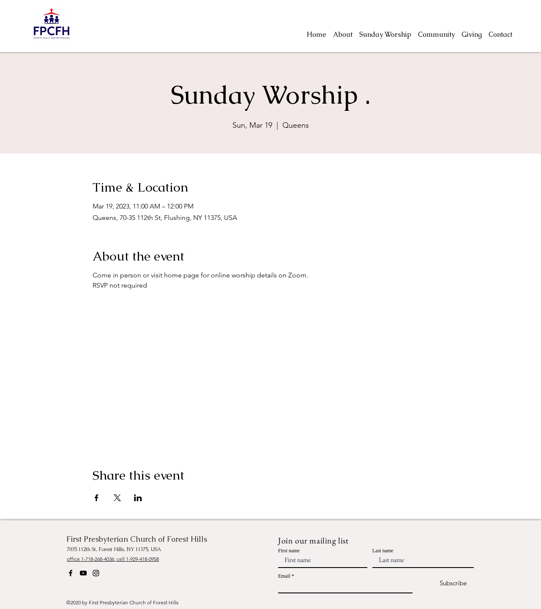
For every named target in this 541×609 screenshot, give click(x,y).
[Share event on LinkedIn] (138, 497)
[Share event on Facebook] (97, 497)
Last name (382, 550)
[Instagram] (96, 573)
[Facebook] (70, 573)
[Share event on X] (117, 497)
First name (289, 550)
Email (284, 576)
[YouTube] (83, 573)
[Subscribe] (445, 583)
